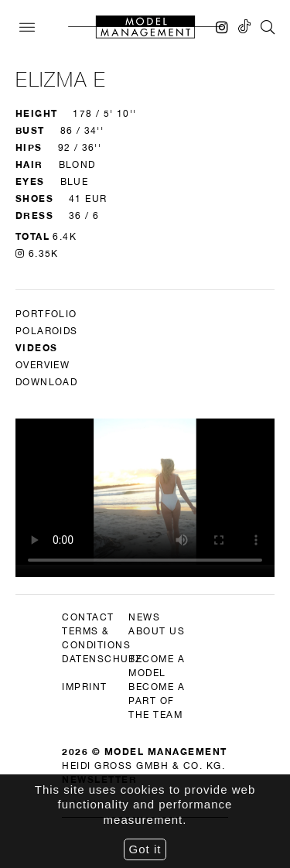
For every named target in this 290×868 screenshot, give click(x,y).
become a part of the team (156, 701)
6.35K (37, 253)
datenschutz (102, 659)
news (144, 617)
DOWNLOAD (46, 382)
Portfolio (46, 314)
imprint (84, 687)
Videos (36, 348)
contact (88, 617)
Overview (42, 365)
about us (156, 631)
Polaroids (46, 331)
